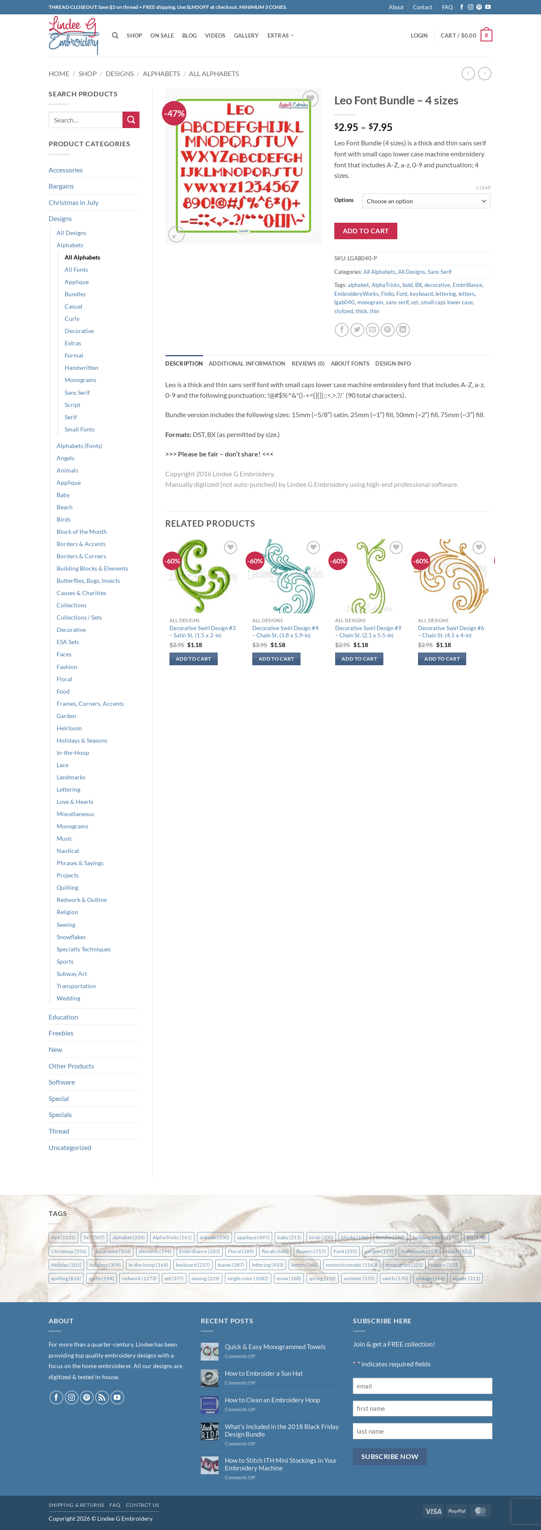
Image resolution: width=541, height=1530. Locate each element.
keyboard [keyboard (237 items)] (193, 1265)
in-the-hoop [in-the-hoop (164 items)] (148, 1265)
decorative (437, 284)
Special (59, 1098)
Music (65, 838)
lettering (445, 293)
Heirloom (69, 728)
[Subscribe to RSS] (102, 1397)
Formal (74, 355)
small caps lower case (447, 302)
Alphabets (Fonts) (79, 445)
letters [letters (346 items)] (304, 1265)
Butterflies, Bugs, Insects (88, 580)
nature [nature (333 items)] (445, 1265)
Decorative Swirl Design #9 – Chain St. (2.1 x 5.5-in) (368, 632)
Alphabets (161, 73)
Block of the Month (82, 531)
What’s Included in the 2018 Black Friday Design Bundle (282, 1430)
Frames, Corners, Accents (90, 703)
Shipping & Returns (76, 1505)
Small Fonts (80, 429)
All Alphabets (214, 73)
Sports (65, 961)
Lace (62, 764)
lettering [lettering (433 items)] (268, 1265)
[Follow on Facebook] (461, 7)
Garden (66, 715)
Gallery (246, 35)
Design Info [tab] (393, 363)
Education (63, 1017)
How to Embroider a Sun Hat (264, 1373)
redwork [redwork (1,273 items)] (139, 1278)
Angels (65, 458)
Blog (189, 35)
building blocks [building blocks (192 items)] (436, 1237)
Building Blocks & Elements (92, 568)
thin (374, 311)
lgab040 (344, 302)
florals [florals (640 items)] (275, 1251)
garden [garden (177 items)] (379, 1251)
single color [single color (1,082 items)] (248, 1278)
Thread (59, 1131)
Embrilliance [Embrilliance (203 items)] (199, 1251)
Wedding (68, 998)
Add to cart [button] (193, 658)
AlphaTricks (386, 284)
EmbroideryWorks (356, 293)
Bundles (75, 294)
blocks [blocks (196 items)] (355, 1237)
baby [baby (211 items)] (289, 1237)
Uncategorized (70, 1147)
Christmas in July (73, 202)
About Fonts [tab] (350, 363)
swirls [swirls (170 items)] (395, 1278)
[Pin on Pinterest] (388, 330)
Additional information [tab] (247, 363)
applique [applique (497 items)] (253, 1237)
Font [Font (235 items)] (345, 1251)
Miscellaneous (75, 813)
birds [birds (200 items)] (321, 1237)
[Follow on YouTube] (488, 7)
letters (467, 293)
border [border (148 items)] (390, 1237)
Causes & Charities (81, 592)
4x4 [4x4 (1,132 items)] (63, 1237)
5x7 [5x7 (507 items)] (94, 1237)
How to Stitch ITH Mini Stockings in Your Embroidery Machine (281, 1464)
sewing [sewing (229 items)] (205, 1278)
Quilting (67, 887)
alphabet (358, 284)
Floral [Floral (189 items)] (241, 1251)
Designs (120, 73)
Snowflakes (71, 936)
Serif (71, 417)
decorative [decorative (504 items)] (112, 1251)
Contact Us (142, 1505)
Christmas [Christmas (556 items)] (69, 1251)
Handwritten (81, 367)
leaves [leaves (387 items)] (231, 1265)
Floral (64, 679)
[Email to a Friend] (373, 330)
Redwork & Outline (82, 899)
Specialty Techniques (84, 949)
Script (72, 404)
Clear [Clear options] (483, 187)
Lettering (68, 789)
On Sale (162, 35)
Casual (73, 306)
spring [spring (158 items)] (322, 1278)
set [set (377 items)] (174, 1278)
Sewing (66, 924)
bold (407, 284)
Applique (77, 281)
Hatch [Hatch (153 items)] (458, 1251)
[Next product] (468, 73)
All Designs (71, 232)
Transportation (76, 985)
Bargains (61, 186)
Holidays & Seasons (82, 740)
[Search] (115, 35)
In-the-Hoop (73, 752)
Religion (67, 911)
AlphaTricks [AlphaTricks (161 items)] (172, 1237)
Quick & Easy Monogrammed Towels (275, 1346)
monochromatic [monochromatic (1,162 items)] (352, 1265)
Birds (64, 519)
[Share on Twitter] (357, 330)
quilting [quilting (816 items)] (66, 1278)
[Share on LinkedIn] (403, 330)
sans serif (397, 302)
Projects (68, 875)
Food (63, 691)
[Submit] (131, 120)
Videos (215, 35)
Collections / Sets (79, 617)
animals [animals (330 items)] (214, 1237)
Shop (134, 35)
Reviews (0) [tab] (308, 363)
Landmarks (71, 777)
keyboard (421, 293)
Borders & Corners (81, 556)
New (55, 1049)
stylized (343, 311)
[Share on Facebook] (342, 330)
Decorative (79, 330)
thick (361, 311)
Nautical (68, 850)
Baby (63, 494)
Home (59, 73)
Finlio (387, 293)
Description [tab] (184, 363)
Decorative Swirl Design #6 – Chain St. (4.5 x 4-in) (451, 632)
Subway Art (72, 973)
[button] (419, 35)
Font (401, 293)
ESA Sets (68, 641)
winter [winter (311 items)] (466, 1278)
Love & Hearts (75, 801)
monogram (370, 302)
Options (344, 200)
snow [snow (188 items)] (288, 1278)
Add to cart (366, 231)
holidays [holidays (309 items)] (105, 1265)
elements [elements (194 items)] (155, 1251)
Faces (64, 654)
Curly (72, 318)
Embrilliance (467, 284)
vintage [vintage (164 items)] (430, 1278)
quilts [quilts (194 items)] (101, 1278)
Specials (60, 1114)
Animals (67, 470)
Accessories (66, 170)
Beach (65, 507)
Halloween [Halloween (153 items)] (419, 1251)
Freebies (61, 1033)
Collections (72, 605)
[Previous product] (484, 73)
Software (62, 1082)
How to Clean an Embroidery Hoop (272, 1400)
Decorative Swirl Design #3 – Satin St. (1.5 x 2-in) (202, 632)
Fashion (67, 666)
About (396, 7)
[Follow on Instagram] (470, 7)
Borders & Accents (81, 543)
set (414, 302)
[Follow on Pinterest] (479, 7)
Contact (422, 7)
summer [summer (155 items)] (359, 1278)
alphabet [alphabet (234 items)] (128, 1237)
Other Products (71, 1066)
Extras (281, 35)
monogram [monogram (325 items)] (404, 1265)
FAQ (447, 7)
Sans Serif (77, 392)
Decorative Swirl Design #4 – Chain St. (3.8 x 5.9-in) (285, 632)
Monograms (80, 379)
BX (418, 284)
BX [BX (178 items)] (476, 1237)
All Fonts (76, 269)
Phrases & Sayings (80, 862)
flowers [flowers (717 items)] (311, 1251)
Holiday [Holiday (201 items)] (66, 1265)
